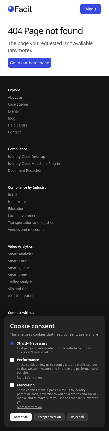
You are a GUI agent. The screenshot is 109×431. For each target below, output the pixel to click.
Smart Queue (19, 267)
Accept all (21, 417)
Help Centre (17, 125)
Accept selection (49, 417)
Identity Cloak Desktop (26, 156)
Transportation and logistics (31, 222)
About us (15, 97)
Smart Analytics (20, 253)
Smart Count (18, 260)
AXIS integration (21, 295)
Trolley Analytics (21, 281)
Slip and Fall (17, 288)
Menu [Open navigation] (90, 9)
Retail (12, 194)
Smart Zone (17, 274)
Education (16, 208)
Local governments (23, 215)
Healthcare (17, 201)
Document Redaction (25, 170)
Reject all (77, 417)
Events (13, 111)
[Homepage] (20, 9)
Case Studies (18, 104)
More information (29, 378)
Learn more (88, 334)
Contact (14, 132)
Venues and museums (26, 229)
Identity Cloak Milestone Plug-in (34, 163)
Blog (11, 118)
